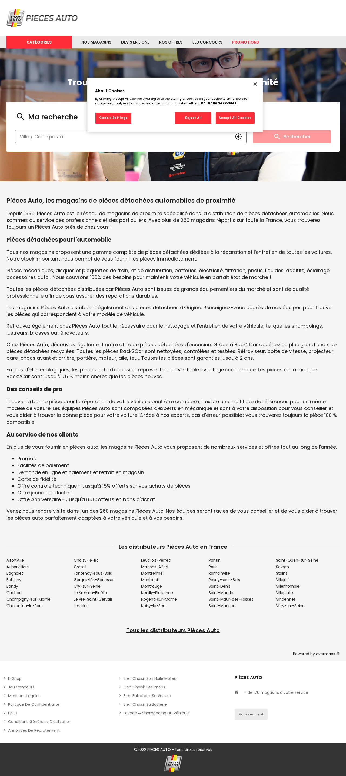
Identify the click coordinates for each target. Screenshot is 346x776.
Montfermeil (152, 573)
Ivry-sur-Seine (87, 586)
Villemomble (288, 586)
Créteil (80, 566)
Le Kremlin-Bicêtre (91, 592)
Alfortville (15, 560)
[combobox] (123, 136)
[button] (238, 136)
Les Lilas (81, 605)
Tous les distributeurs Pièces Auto (173, 630)
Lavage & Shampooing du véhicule (157, 713)
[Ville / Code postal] (123, 136)
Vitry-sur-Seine (290, 605)
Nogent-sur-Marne (159, 599)
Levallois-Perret (155, 560)
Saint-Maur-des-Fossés (231, 599)
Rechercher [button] (292, 136)
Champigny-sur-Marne (28, 599)
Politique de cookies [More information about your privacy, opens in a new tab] (218, 103)
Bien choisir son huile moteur (151, 678)
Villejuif (282, 579)
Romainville (219, 573)
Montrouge (151, 586)
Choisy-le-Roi (86, 560)
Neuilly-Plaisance (157, 592)
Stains (281, 573)
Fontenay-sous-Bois (93, 573)
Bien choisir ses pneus (144, 687)
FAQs (13, 713)
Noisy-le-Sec (153, 605)
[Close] (255, 84)
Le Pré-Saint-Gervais (93, 599)
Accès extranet (251, 714)
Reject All (193, 118)
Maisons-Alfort (155, 566)
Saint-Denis (220, 586)
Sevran (282, 566)
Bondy (12, 586)
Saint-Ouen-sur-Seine (297, 560)
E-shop (15, 678)
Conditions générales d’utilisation (39, 721)
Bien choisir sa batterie (145, 704)
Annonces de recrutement (34, 730)
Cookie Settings (113, 118)
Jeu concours (21, 687)
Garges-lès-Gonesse (93, 579)
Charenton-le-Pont (24, 605)
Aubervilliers (17, 566)
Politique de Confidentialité (33, 704)
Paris (213, 566)
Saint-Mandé (221, 592)
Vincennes (286, 599)
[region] (175, 105)
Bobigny (13, 579)
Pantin (215, 560)
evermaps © (328, 654)
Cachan (14, 592)
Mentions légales (24, 695)
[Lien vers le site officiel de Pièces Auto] (42, 18)
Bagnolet (14, 573)
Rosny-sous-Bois (224, 579)
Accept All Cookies (235, 118)
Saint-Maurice (222, 605)
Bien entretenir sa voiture (147, 695)
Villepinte (284, 592)
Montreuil (150, 579)
